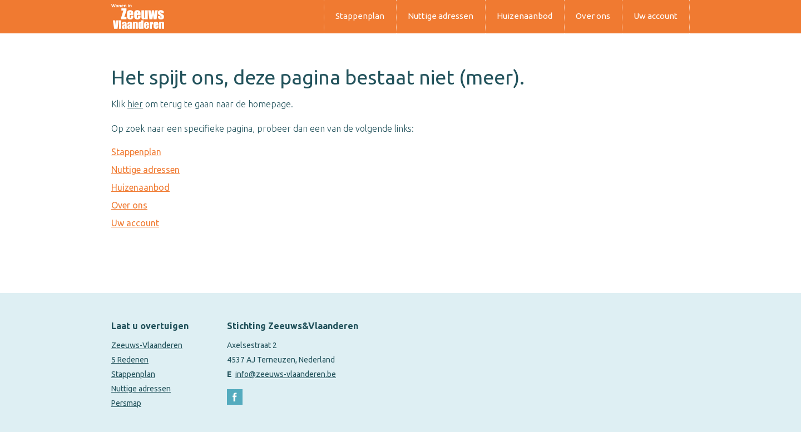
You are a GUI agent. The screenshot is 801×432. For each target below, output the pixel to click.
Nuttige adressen (440, 16)
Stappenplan (359, 16)
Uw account (656, 16)
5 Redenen (130, 359)
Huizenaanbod (524, 16)
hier (135, 104)
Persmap (126, 403)
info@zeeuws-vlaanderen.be (285, 374)
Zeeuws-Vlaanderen (146, 345)
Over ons (593, 16)
